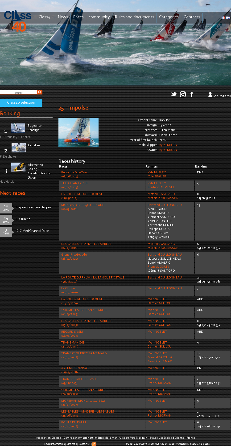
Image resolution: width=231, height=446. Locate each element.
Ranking (10, 114)
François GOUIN (158, 267)
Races (78, 17)
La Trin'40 (23, 219)
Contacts (192, 17)
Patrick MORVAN (160, 383)
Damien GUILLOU (159, 303)
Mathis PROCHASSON (163, 198)
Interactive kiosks (200, 443)
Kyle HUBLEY (168, 145)
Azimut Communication (153, 443)
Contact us (84, 444)
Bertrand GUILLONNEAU (165, 205)
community (99, 17)
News (63, 17)
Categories (169, 17)
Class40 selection (21, 103)
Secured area (222, 96)
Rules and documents (134, 17)
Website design (178, 443)
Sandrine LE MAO (160, 361)
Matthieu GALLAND (161, 194)
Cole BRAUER (157, 176)
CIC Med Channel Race (32, 231)
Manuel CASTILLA (160, 357)
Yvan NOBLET (157, 299)
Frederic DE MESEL (161, 187)
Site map (71, 444)
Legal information (54, 444)
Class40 (46, 17)
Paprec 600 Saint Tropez (33, 207)
